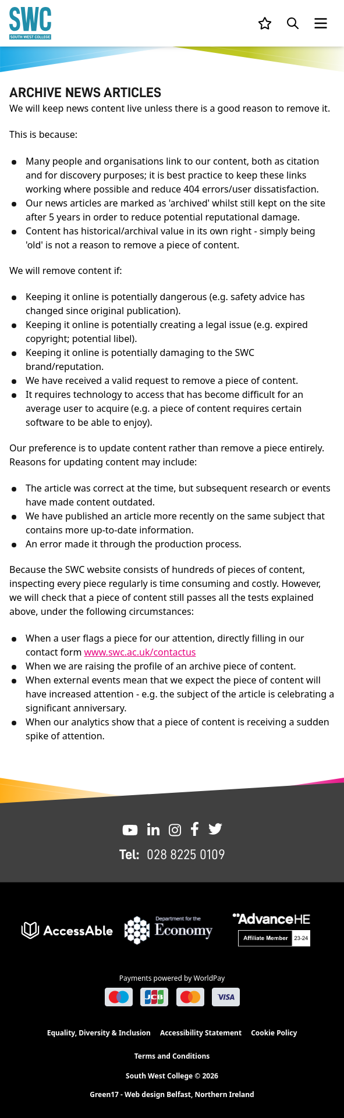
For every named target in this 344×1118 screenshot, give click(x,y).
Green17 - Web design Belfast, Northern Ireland (172, 1094)
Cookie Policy (274, 1033)
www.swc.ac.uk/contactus (140, 652)
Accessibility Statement (201, 1033)
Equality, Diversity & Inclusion (99, 1033)
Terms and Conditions (172, 1056)
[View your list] (265, 23)
